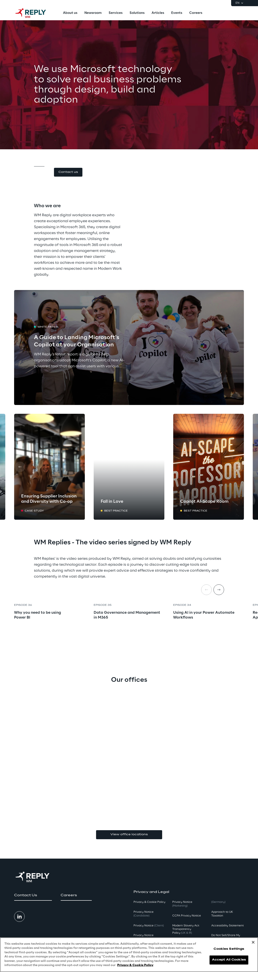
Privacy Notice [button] (144, 914)
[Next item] (218, 589)
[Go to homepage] (35, 13)
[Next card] (238, 467)
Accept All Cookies (229, 959)
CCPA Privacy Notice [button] (186, 915)
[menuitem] (70, 13)
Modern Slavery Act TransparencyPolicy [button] (185, 929)
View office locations (129, 834)
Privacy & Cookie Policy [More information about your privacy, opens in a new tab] (135, 965)
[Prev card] (20, 467)
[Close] (253, 942)
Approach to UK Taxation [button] (222, 914)
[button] (68, 172)
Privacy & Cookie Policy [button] (149, 902)
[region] (129, 954)
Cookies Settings (228, 949)
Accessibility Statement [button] (227, 925)
